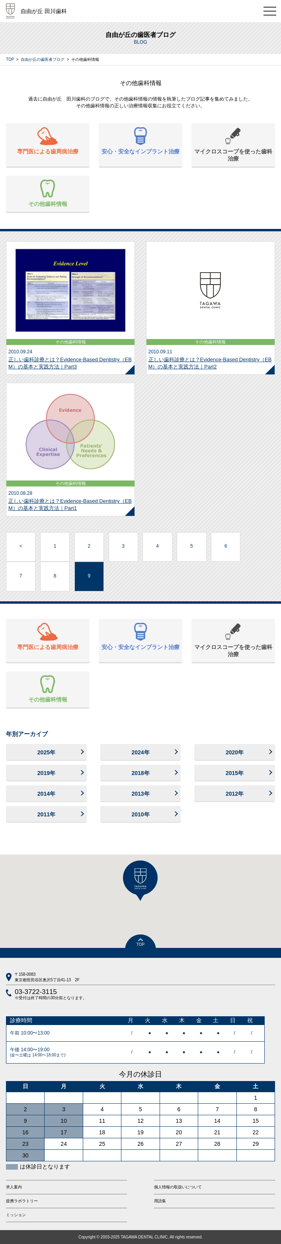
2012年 (235, 794)
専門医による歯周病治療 (48, 141)
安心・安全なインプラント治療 (140, 141)
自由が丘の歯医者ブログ (42, 59)
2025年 (46, 752)
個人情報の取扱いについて (178, 1187)
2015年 (235, 773)
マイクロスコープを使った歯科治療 (233, 144)
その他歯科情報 (48, 193)
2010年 (140, 814)
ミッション (16, 1215)
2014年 (46, 794)
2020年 (235, 752)
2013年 (140, 794)
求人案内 (14, 1187)
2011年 (46, 814)
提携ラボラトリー (22, 1201)
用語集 (160, 1201)
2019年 (46, 773)
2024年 (140, 752)
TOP (10, 59)
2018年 (140, 773)
